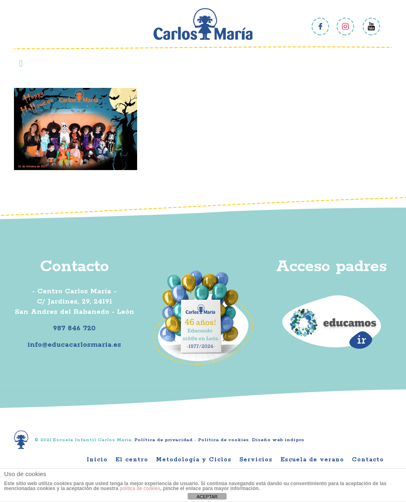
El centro (131, 459)
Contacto (368, 459)
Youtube (371, 26)
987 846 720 (74, 328)
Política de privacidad (163, 440)
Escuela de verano (312, 459)
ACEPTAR (207, 496)
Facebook (320, 26)
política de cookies (139, 488)
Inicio (97, 459)
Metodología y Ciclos (194, 459)
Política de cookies (223, 440)
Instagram (346, 26)
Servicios (256, 459)
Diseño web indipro (278, 440)
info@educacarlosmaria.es (74, 344)
